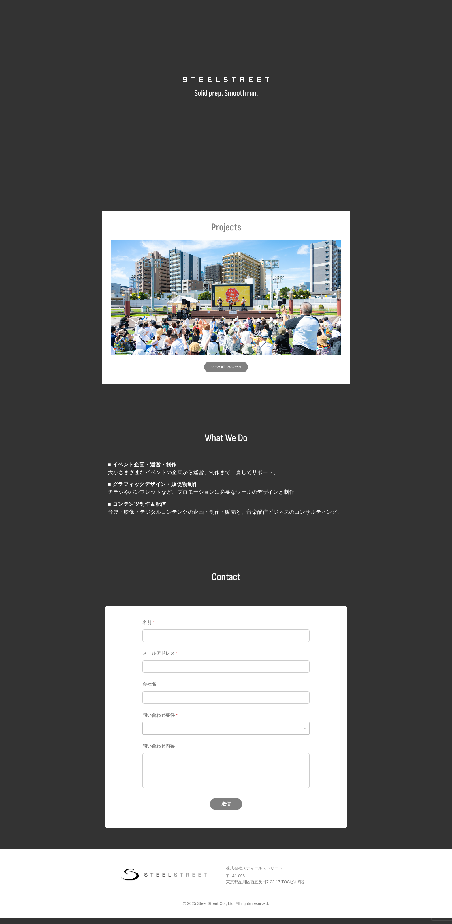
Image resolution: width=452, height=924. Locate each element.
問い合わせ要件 (160, 715)
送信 (226, 803)
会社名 (149, 684)
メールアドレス (160, 653)
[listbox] (226, 728)
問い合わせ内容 (158, 746)
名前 (148, 622)
